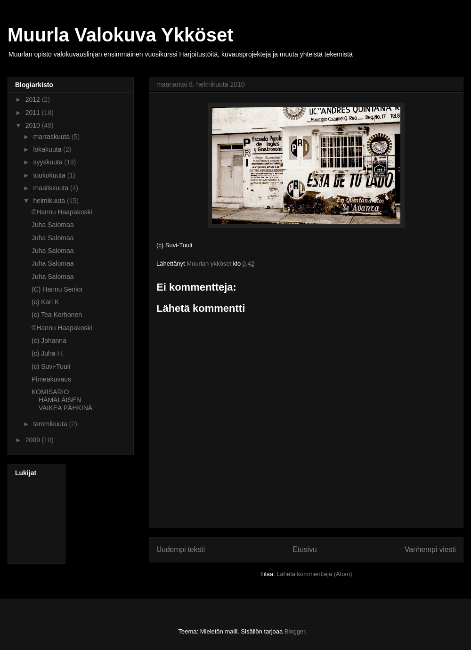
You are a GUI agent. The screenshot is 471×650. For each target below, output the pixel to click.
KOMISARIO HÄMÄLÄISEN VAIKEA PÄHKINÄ (62, 400)
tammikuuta (51, 424)
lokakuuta (48, 149)
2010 (33, 125)
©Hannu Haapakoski (62, 212)
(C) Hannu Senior (57, 289)
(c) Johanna (49, 340)
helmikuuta (50, 200)
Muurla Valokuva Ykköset (120, 34)
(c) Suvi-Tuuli (51, 366)
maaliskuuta (51, 188)
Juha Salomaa (53, 224)
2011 (33, 112)
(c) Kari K (45, 302)
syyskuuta (48, 162)
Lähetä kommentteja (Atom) (314, 573)
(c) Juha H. (48, 353)
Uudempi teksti (180, 549)
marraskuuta (52, 136)
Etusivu (305, 549)
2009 (33, 440)
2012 (33, 99)
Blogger (294, 631)
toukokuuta (50, 175)
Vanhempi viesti (430, 549)
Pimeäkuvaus (51, 379)
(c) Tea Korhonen (57, 314)
